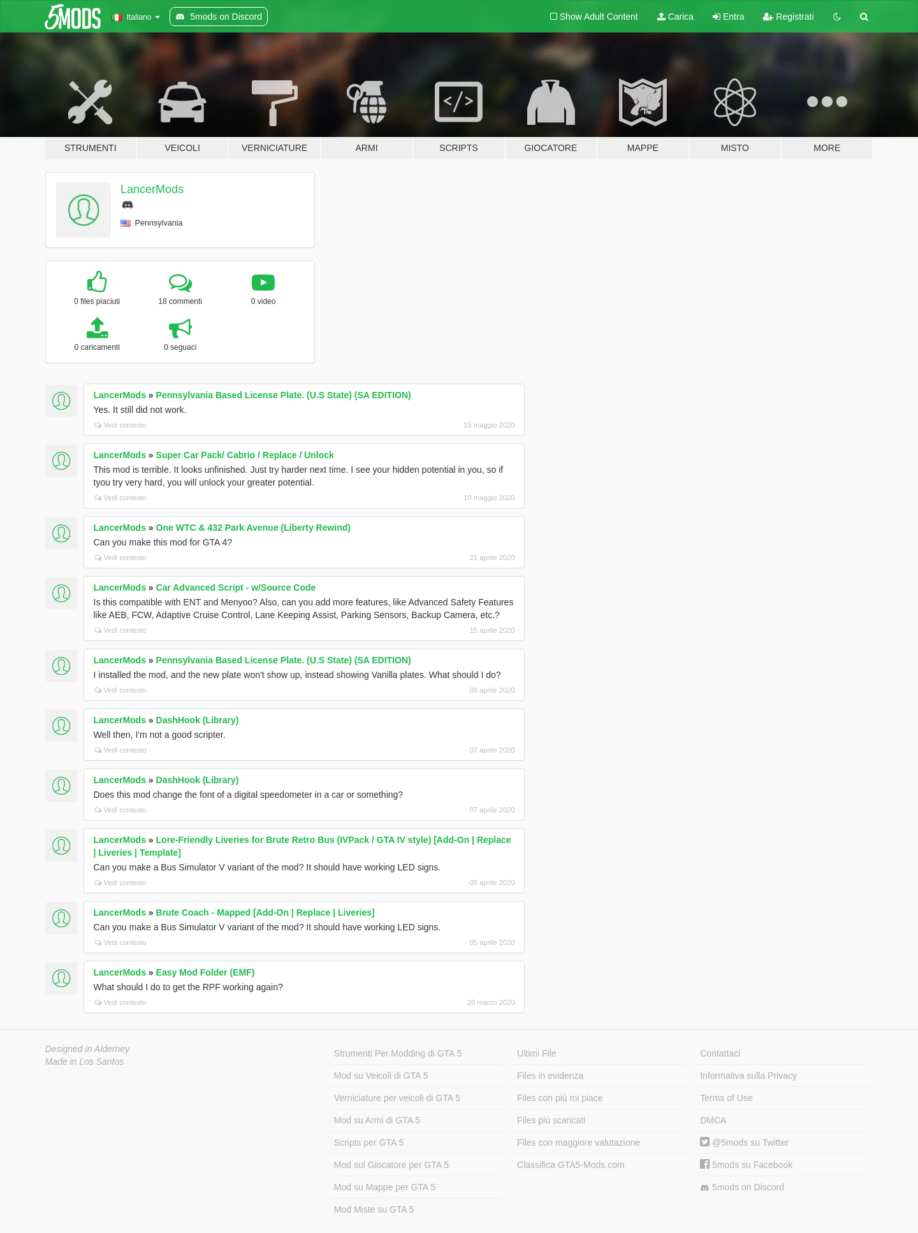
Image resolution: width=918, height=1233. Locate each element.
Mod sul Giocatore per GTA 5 (391, 1165)
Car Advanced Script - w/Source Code (236, 587)
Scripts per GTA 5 (369, 1142)
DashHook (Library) (197, 720)
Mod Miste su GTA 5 (374, 1209)
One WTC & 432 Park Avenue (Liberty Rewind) (253, 528)
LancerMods (152, 189)
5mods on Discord (742, 1187)
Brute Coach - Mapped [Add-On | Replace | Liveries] (265, 912)
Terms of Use (726, 1098)
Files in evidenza (550, 1076)
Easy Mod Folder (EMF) (205, 972)
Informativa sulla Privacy (748, 1076)
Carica (675, 16)
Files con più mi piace (560, 1098)
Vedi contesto (120, 425)
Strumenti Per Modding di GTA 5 (398, 1053)
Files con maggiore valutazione (578, 1142)
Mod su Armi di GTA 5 (377, 1120)
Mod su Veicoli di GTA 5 (381, 1076)
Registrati (788, 16)
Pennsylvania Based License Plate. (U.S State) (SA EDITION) (283, 395)
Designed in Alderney (87, 1049)
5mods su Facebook (746, 1165)
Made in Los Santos (84, 1061)
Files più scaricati (551, 1120)
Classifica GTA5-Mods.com (571, 1165)
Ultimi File (536, 1053)
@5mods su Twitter (744, 1142)
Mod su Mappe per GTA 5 (384, 1187)
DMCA (713, 1120)
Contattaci (720, 1053)
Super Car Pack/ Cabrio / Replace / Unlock (245, 455)
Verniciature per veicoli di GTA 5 (397, 1098)
